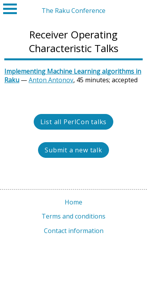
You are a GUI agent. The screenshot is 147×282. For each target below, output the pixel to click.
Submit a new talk (73, 150)
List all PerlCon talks (73, 122)
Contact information (73, 230)
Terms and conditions (73, 216)
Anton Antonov (51, 80)
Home (73, 202)
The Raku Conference (73, 10)
